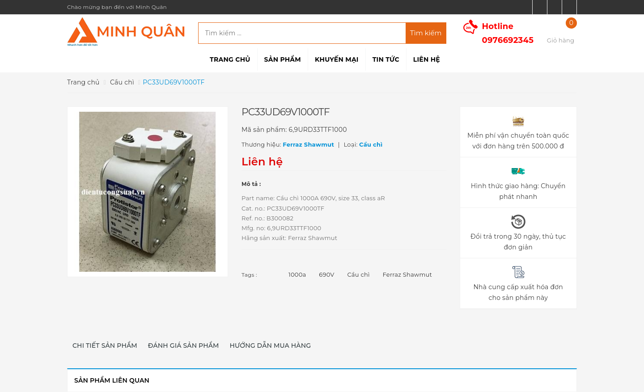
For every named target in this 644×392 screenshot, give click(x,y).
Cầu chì (358, 274)
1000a (297, 274)
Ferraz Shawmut (407, 274)
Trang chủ (230, 59)
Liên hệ (426, 59)
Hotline (508, 33)
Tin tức (386, 59)
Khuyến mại (337, 59)
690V (326, 274)
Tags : (249, 274)
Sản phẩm (282, 59)
